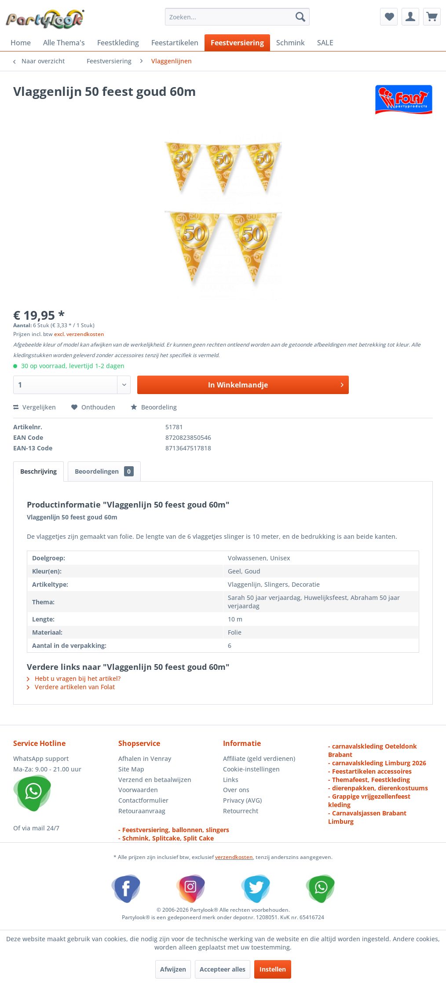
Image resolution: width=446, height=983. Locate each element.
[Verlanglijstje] (389, 17)
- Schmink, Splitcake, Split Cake (166, 838)
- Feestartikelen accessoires (370, 771)
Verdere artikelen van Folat (71, 687)
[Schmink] (290, 42)
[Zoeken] (300, 17)
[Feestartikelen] (175, 42)
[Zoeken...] (237, 17)
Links (230, 779)
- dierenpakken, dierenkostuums (378, 788)
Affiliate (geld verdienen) (259, 758)
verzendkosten (234, 857)
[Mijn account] (410, 17)
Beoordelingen (104, 471)
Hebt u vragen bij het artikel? (74, 678)
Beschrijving (38, 471)
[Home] (20, 42)
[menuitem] (237, 17)
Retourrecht (240, 811)
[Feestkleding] (118, 42)
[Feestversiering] (237, 42)
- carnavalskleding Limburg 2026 (377, 763)
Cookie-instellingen (251, 769)
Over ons (236, 790)
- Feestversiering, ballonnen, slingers (173, 830)
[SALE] (325, 42)
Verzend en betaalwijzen (154, 779)
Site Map (131, 769)
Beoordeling (154, 407)
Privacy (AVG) (242, 800)
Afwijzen (173, 969)
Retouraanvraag (141, 811)
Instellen (273, 969)
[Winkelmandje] (432, 17)
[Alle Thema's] (64, 42)
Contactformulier (143, 800)
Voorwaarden (138, 790)
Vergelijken (34, 407)
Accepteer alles (222, 969)
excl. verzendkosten (79, 334)
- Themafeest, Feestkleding (369, 779)
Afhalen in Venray (144, 758)
